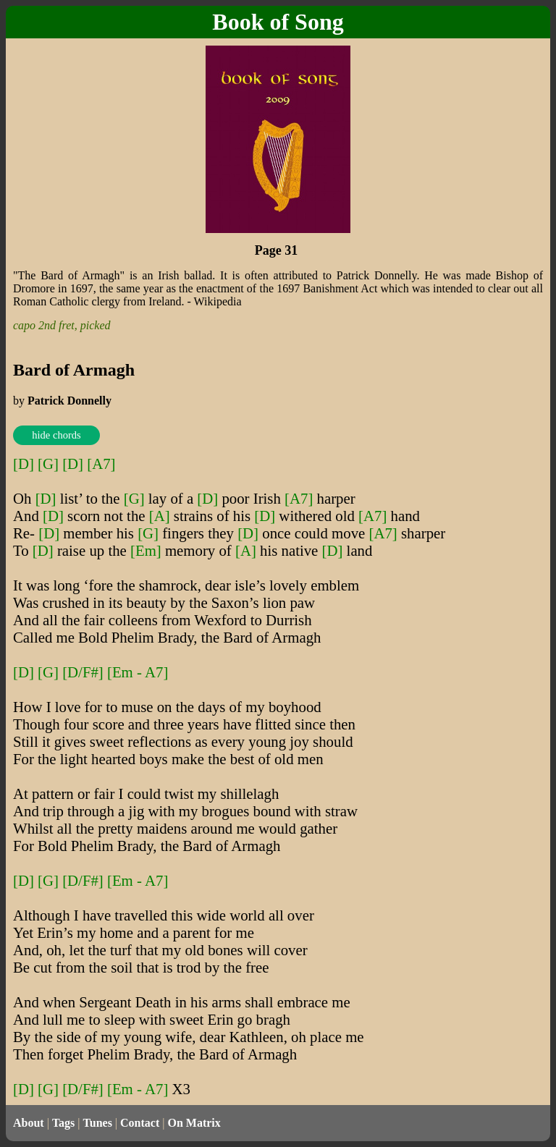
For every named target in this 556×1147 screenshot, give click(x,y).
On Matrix (193, 1123)
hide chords (56, 435)
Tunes (97, 1123)
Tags (63, 1123)
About (28, 1123)
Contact (139, 1123)
